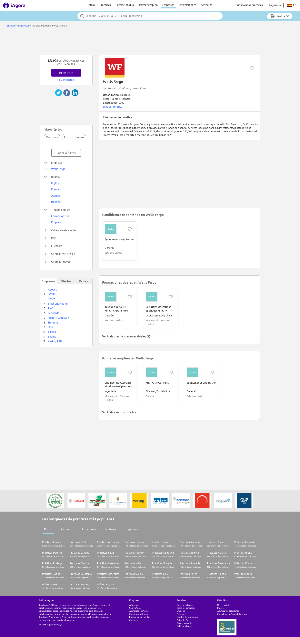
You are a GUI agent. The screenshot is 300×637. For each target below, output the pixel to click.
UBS (50, 327)
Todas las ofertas (185, 605)
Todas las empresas (186, 608)
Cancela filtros (66, 152)
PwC (51, 308)
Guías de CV (182, 620)
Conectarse (67, 79)
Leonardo (53, 313)
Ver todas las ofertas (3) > (119, 412)
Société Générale (58, 317)
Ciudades (67, 529)
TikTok (52, 332)
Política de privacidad (139, 617)
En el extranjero (74, 137)
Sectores (110, 529)
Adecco (52, 289)
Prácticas (105, 4)
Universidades (187, 4)
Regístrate (66, 72)
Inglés (55, 183)
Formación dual (125, 4)
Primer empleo (148, 4)
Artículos (206, 4)
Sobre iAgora (135, 608)
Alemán (56, 195)
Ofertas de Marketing (187, 617)
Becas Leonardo (184, 623)
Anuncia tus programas (228, 611)
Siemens (53, 322)
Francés (56, 189)
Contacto (133, 620)
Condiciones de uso (138, 614)
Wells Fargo (58, 169)
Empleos (181, 611)
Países (48, 529)
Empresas (168, 4)
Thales (52, 336)
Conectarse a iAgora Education (232, 614)
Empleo (11, 25)
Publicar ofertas (184, 626)
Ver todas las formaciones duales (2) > (127, 336)
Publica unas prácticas (249, 5)
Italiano (56, 202)
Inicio (91, 4)
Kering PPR (55, 341)
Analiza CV (279, 16)
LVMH (51, 294)
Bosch (51, 299)
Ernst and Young (58, 303)
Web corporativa (113, 106)
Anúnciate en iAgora (139, 611)
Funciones (89, 529)
